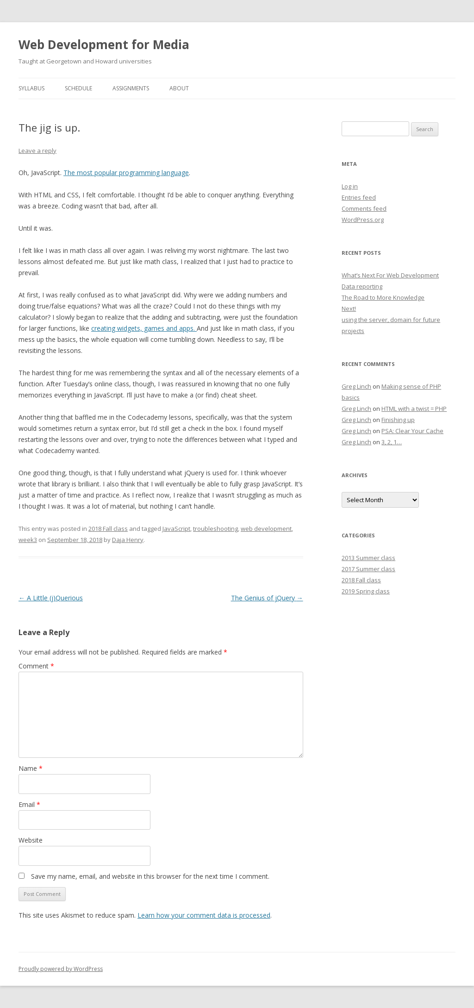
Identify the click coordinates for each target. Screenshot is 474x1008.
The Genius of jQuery (267, 597)
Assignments (130, 88)
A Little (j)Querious (51, 597)
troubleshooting (215, 528)
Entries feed (359, 197)
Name (31, 768)
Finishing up (398, 420)
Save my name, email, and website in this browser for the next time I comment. (150, 876)
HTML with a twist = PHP (414, 408)
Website (31, 840)
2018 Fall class (108, 528)
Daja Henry (127, 540)
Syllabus (31, 88)
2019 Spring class (366, 591)
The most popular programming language (126, 172)
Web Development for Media (104, 44)
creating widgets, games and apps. (144, 328)
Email (29, 804)
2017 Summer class (368, 569)
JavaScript (176, 528)
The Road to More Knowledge (383, 297)
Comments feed (364, 208)
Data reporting (362, 286)
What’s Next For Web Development (390, 275)
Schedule (78, 88)
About (179, 88)
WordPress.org (363, 219)
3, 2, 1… (391, 442)
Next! (349, 308)
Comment (36, 666)
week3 (28, 540)
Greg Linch (356, 386)
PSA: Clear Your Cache (412, 431)
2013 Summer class (368, 558)
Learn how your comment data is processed (203, 915)
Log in (350, 186)
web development (266, 528)
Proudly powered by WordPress (61, 969)
